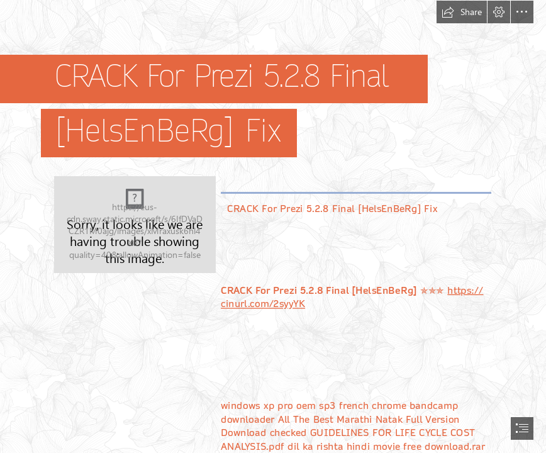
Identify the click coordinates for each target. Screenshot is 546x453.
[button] (462, 12)
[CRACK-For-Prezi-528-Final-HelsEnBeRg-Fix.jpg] (134, 225)
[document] (273, 226)
